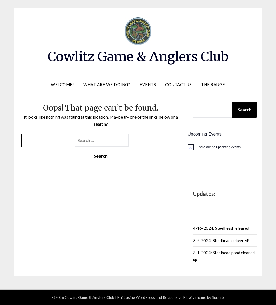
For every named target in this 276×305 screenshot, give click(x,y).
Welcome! (62, 84)
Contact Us (178, 84)
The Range (213, 84)
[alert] (225, 147)
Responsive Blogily (178, 297)
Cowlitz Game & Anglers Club (138, 56)
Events (148, 84)
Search (244, 109)
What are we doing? (106, 84)
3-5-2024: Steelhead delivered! (221, 240)
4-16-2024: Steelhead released (221, 228)
